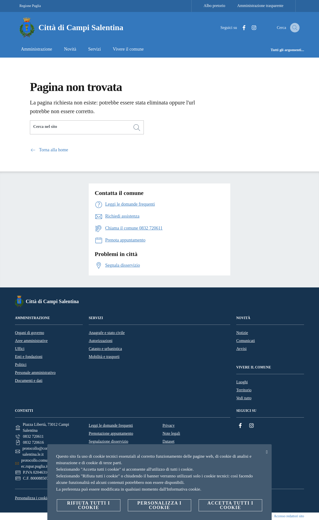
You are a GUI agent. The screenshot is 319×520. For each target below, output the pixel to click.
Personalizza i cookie (32, 498)
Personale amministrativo (35, 372)
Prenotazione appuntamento (111, 433)
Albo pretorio (214, 5)
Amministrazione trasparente (260, 5)
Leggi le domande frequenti (111, 425)
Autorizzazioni (100, 341)
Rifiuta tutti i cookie (88, 505)
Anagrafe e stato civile (107, 333)
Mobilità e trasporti (104, 356)
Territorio (243, 390)
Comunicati (245, 341)
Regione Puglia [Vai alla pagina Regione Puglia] (30, 6)
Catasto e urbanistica (105, 349)
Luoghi (242, 382)
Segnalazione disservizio (108, 441)
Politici (20, 364)
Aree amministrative (31, 341)
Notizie (242, 333)
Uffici (19, 349)
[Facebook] (239, 28)
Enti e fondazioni (28, 356)
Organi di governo (29, 333)
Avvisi (241, 349)
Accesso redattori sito (289, 516)
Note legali (171, 433)
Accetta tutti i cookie (230, 505)
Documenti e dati (28, 380)
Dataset (168, 441)
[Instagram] (249, 28)
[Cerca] (294, 28)
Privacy (168, 425)
